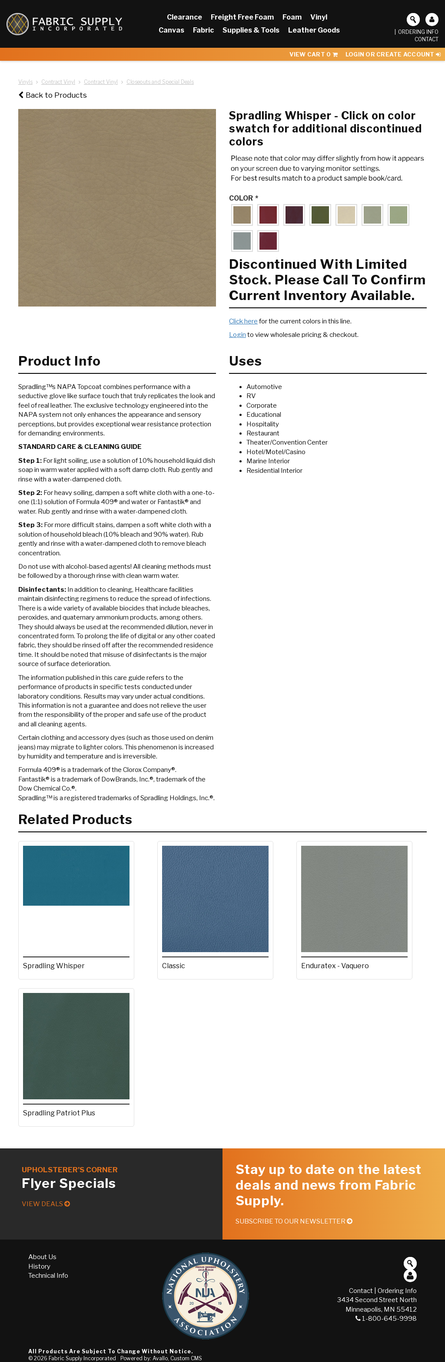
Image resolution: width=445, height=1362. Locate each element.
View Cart (313, 54)
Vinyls (25, 82)
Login (237, 335)
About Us (42, 1257)
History (39, 1266)
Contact (426, 39)
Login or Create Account (393, 54)
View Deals (46, 1204)
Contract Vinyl (58, 82)
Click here (243, 321)
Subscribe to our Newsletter (294, 1221)
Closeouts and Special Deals (160, 82)
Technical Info (48, 1276)
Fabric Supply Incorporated (82, 1358)
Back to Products (52, 95)
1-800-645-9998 (386, 1318)
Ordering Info (418, 32)
